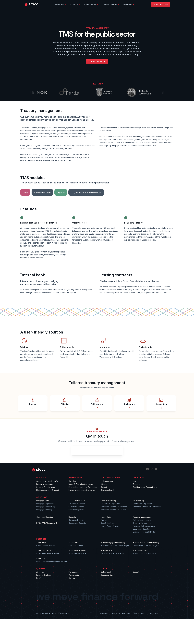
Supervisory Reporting (141, 529)
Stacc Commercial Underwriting (146, 542)
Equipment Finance (76, 507)
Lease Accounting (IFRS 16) (144, 532)
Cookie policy (152, 613)
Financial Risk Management (144, 526)
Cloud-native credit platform (48, 481)
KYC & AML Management (46, 523)
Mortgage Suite (42, 501)
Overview (72, 481)
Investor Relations (43, 575)
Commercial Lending (44, 517)
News (135, 481)
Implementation (107, 481)
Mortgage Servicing (44, 510)
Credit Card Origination (110, 504)
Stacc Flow (41, 542)
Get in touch (106, 572)
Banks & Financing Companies (81, 484)
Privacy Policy (138, 613)
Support (104, 487)
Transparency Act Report (120, 613)
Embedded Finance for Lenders (113, 510)
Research (137, 484)
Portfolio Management (142, 520)
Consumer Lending (108, 501)
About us (40, 572)
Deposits (72, 517)
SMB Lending (138, 501)
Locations (40, 578)
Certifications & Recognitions (145, 487)
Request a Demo (107, 575)
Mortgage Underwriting (45, 507)
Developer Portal (107, 490)
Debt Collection (107, 523)
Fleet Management (76, 510)
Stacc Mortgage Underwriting (113, 542)
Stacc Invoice (106, 550)
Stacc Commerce (43, 550)
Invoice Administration (110, 526)
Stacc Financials (140, 550)
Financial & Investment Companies (83, 487)
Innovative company (44, 484)
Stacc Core (73, 542)
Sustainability (74, 575)
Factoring (105, 520)
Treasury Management (142, 523)
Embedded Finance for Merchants (114, 507)
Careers (72, 578)
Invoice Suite (106, 517)
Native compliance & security (48, 490)
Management (74, 572)
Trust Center (102, 613)
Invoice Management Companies (82, 490)
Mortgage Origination (45, 504)
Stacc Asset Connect (77, 550)
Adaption (104, 484)
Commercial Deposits (77, 523)
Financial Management (142, 517)
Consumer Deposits (77, 520)
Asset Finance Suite (77, 501)
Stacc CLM (41, 558)
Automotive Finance (77, 504)
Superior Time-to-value (45, 487)
